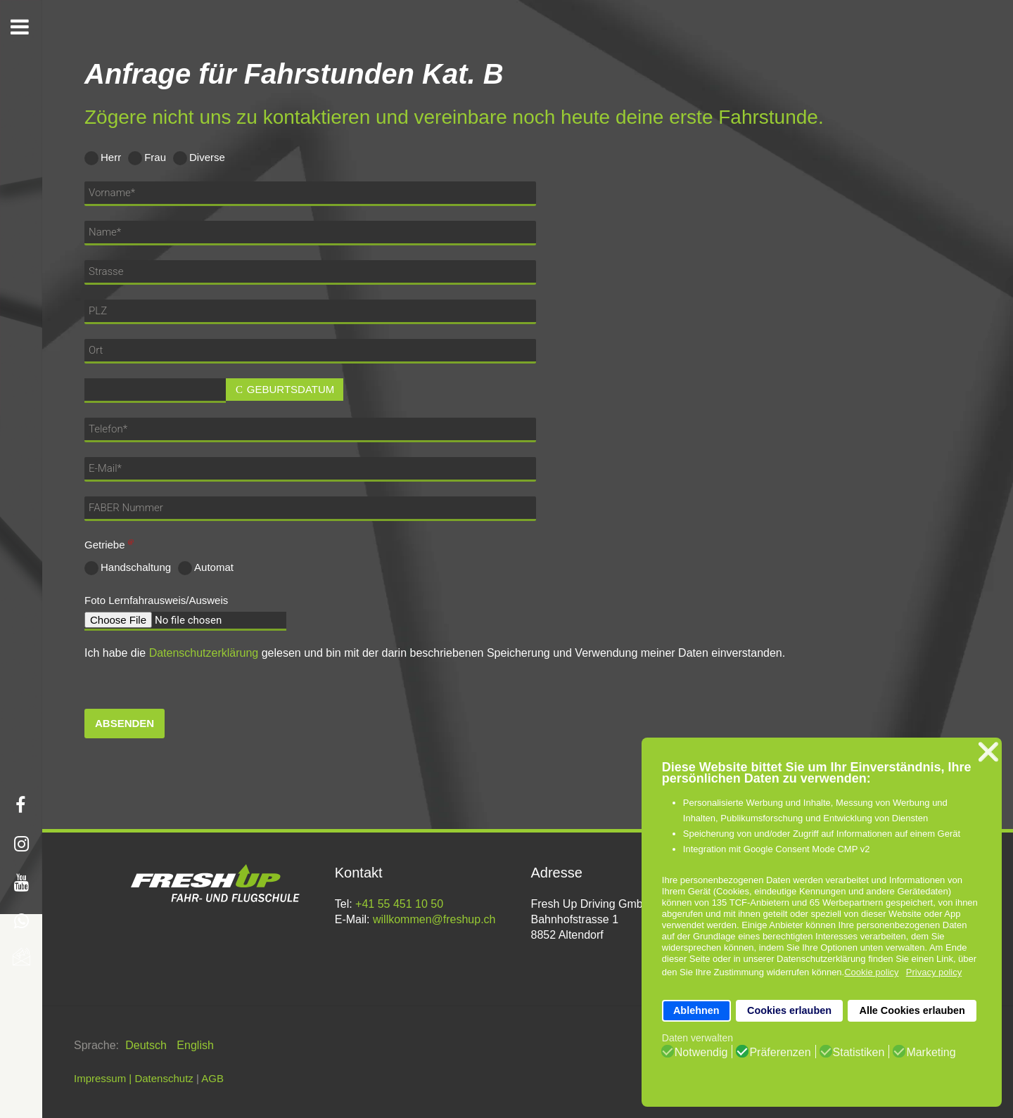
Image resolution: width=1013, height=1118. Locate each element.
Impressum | (103, 1078)
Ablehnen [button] (696, 1010)
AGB (212, 1078)
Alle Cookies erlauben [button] (911, 1010)
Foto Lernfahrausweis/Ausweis (156, 600)
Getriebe (111, 545)
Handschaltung (127, 568)
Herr (102, 158)
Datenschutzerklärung (204, 653)
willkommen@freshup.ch (434, 919)
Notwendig (701, 1052)
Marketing (930, 1052)
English (195, 1045)
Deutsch (147, 1045)
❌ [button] (988, 752)
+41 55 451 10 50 (399, 904)
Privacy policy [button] (934, 972)
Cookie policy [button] (871, 972)
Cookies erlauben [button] (789, 1010)
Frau (147, 158)
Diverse (199, 158)
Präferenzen (779, 1052)
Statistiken (859, 1052)
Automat (206, 568)
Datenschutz (163, 1078)
